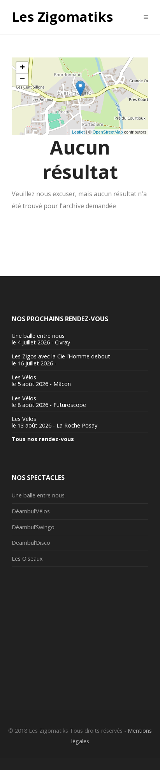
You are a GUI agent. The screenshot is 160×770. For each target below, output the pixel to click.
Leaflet (78, 132)
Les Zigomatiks (62, 17)
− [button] (22, 79)
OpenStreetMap (108, 132)
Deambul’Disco (31, 542)
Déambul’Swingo (33, 527)
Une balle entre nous (38, 495)
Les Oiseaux (27, 558)
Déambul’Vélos (31, 511)
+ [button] (22, 68)
